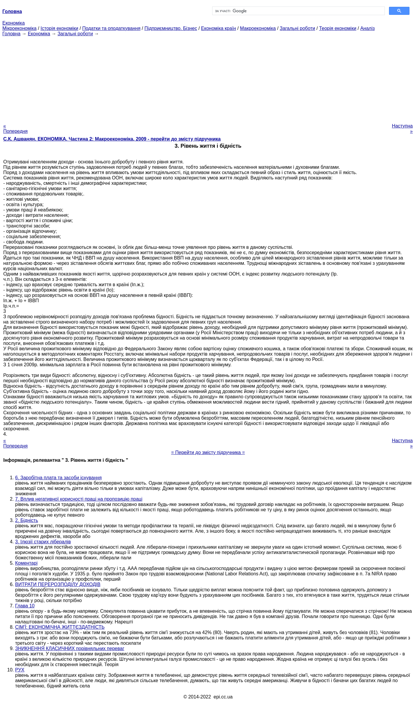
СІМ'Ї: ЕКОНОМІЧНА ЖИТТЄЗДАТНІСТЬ (59, 627)
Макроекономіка (258, 28)
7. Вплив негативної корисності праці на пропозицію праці (78, 499)
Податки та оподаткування (111, 28)
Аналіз (367, 28)
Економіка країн (218, 28)
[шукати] (298, 11)
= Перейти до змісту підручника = (208, 452)
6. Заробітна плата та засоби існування (58, 477)
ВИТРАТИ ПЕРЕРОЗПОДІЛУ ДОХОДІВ (57, 584)
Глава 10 (24, 605)
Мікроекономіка (19, 28)
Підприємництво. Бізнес (171, 28)
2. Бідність (26, 520)
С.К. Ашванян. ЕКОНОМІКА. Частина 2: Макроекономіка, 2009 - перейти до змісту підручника (112, 138)
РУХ (19, 669)
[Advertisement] (208, 78)
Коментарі (26, 563)
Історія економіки (59, 28)
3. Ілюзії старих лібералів (43, 541)
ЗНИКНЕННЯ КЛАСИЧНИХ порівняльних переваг (69, 648)
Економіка (13, 23)
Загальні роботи (297, 28)
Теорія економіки (337, 28)
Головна (11, 33)
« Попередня (15, 128)
